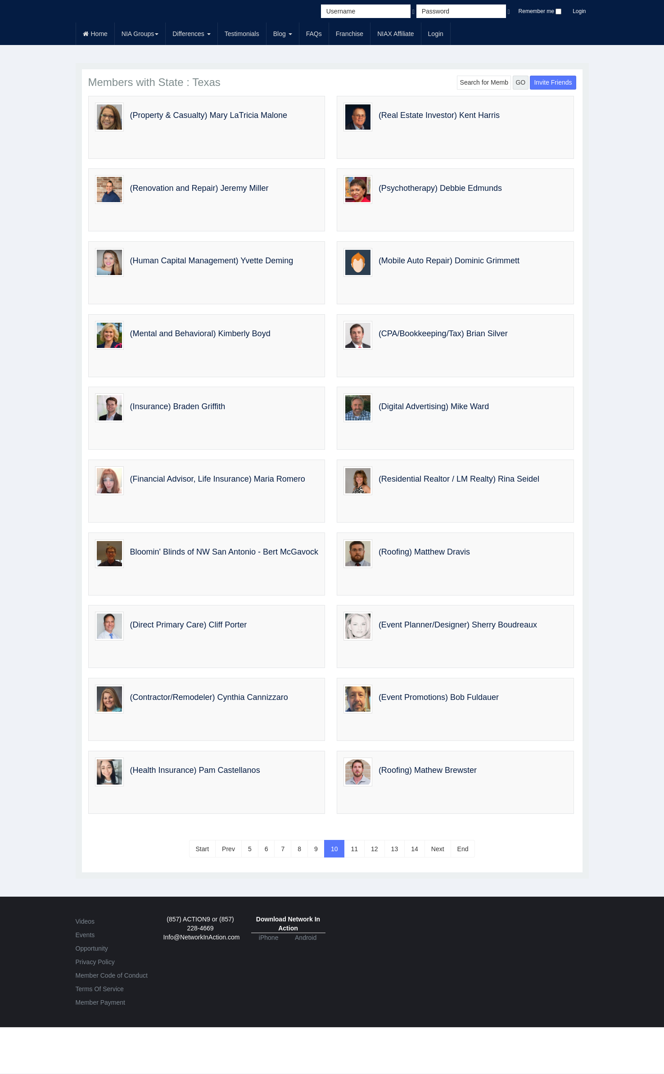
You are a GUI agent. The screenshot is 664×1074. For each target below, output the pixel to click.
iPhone (269, 937)
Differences (191, 33)
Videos (85, 921)
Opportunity (92, 948)
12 (374, 849)
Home (95, 33)
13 (394, 849)
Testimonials (242, 33)
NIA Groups (140, 33)
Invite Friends (553, 82)
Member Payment (100, 1002)
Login (579, 11)
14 (414, 849)
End (463, 849)
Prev (228, 849)
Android (305, 937)
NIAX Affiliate (395, 33)
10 (334, 849)
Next (437, 849)
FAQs (314, 33)
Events (85, 935)
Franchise (349, 33)
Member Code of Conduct (112, 975)
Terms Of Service (100, 989)
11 (354, 849)
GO (520, 82)
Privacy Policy (95, 962)
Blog (282, 33)
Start (202, 849)
